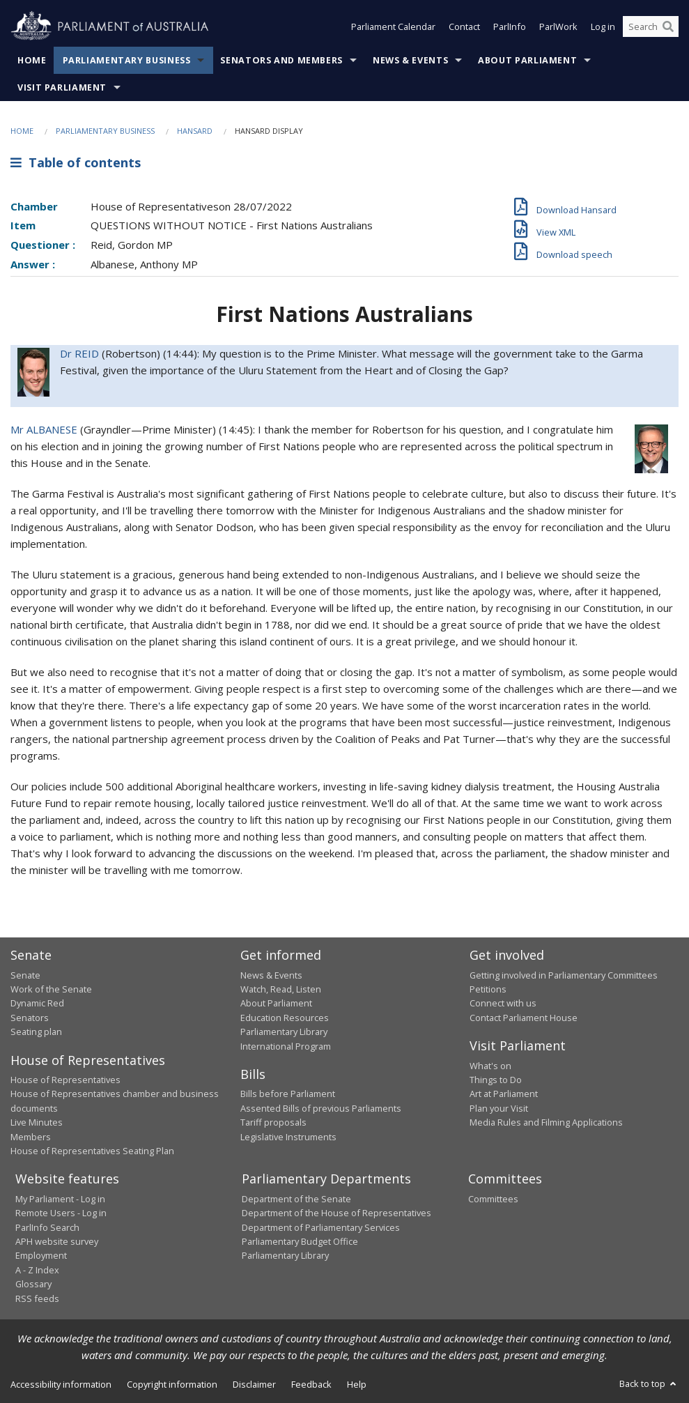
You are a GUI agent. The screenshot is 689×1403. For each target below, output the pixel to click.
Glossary (33, 1284)
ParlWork (558, 26)
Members (30, 1136)
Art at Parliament (504, 1093)
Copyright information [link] (172, 1384)
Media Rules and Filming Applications (546, 1122)
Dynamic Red (37, 1003)
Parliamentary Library (283, 1031)
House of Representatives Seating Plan (92, 1150)
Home (32, 60)
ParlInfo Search (47, 1227)
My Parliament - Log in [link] (60, 1199)
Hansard (194, 130)
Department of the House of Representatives (336, 1212)
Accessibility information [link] (60, 1384)
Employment (41, 1255)
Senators (29, 1017)
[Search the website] (651, 26)
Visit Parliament (62, 87)
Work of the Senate (51, 989)
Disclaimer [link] (254, 1384)
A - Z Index (37, 1270)
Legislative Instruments (288, 1136)
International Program (285, 1046)
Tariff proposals (273, 1122)
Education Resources (284, 1017)
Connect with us (503, 1003)
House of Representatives (65, 1079)
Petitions (488, 989)
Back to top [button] (649, 1383)
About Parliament (527, 60)
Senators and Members (281, 60)
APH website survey (56, 1241)
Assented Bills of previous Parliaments (320, 1108)
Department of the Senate (296, 1199)
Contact (464, 26)
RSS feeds (37, 1298)
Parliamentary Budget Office (300, 1241)
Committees (493, 1199)
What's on (490, 1065)
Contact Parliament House (524, 1017)
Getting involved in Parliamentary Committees (564, 975)
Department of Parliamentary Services (321, 1227)
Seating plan (36, 1031)
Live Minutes (36, 1122)
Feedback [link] (311, 1384)
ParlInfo (509, 26)
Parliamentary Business (127, 60)
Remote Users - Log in (61, 1212)
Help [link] (356, 1384)
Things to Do (496, 1079)
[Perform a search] (668, 26)
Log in (603, 26)
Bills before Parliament (287, 1093)
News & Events (410, 60)
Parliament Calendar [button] (393, 26)
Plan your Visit (499, 1108)
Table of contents (75, 162)
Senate (25, 975)
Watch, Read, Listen (280, 989)
